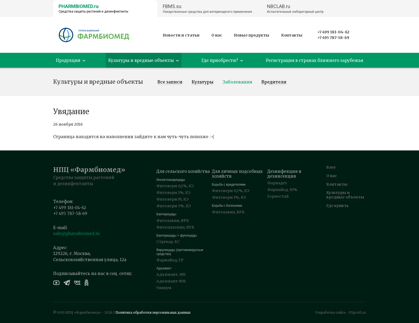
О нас (216, 35)
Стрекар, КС (168, 241)
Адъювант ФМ (171, 281)
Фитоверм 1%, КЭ (173, 192)
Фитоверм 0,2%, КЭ (175, 186)
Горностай (278, 196)
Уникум (163, 287)
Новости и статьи (181, 35)
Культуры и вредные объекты (345, 195)
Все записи (170, 82)
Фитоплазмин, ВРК (175, 227)
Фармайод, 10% (282, 189)
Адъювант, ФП (171, 274)
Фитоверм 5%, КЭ (173, 206)
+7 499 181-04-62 (333, 32)
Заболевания (237, 82)
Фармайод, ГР (170, 260)
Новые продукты (251, 35)
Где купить (337, 205)
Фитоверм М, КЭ (172, 199)
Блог (331, 167)
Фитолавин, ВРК (172, 220)
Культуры (203, 82)
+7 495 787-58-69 (333, 37)
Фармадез (277, 183)
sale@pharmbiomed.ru (76, 233)
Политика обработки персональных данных (153, 312)
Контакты (291, 35)
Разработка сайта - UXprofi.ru (340, 312)
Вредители (273, 82)
